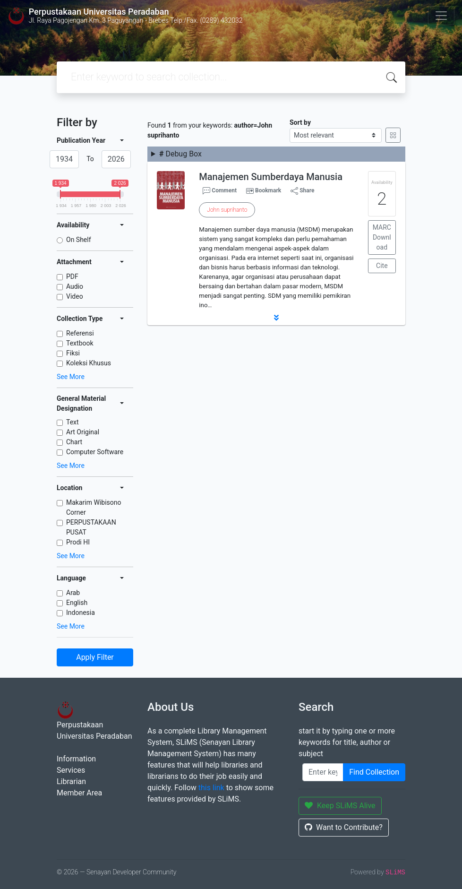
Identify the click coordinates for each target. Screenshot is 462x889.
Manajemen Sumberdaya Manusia (270, 176)
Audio (74, 286)
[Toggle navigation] (441, 15)
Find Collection (374, 772)
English (76, 602)
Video (74, 296)
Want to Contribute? (344, 827)
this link (211, 787)
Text (72, 422)
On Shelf (78, 239)
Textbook (80, 343)
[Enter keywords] (322, 772)
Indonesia (80, 612)
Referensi (80, 333)
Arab (73, 592)
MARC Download (382, 237)
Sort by (300, 122)
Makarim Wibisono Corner (93, 507)
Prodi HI (78, 542)
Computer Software (94, 452)
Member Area (79, 792)
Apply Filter (95, 657)
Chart (74, 442)
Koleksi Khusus (88, 363)
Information (76, 758)
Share (302, 191)
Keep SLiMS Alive (340, 805)
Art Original (82, 432)
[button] (276, 317)
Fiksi (73, 353)
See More (71, 376)
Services (71, 770)
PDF (72, 276)
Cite (382, 265)
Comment (220, 191)
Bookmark (268, 190)
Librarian (71, 781)
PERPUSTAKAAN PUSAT (91, 527)
